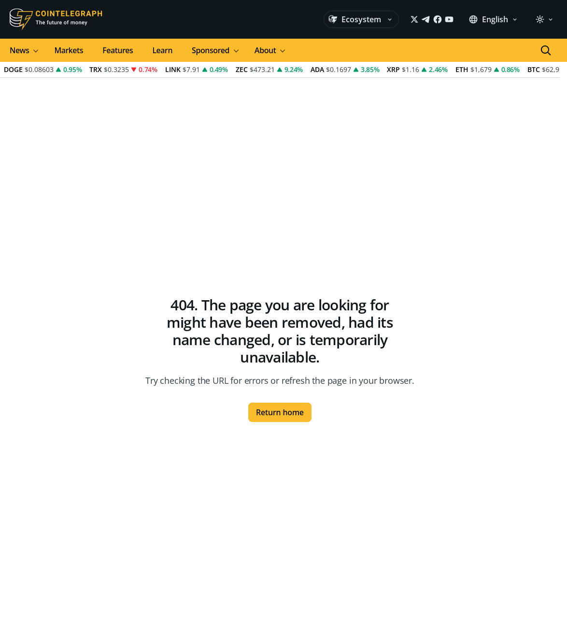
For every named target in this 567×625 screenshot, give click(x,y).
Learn (162, 50)
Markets (68, 50)
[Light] (544, 19)
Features (117, 50)
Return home (280, 412)
